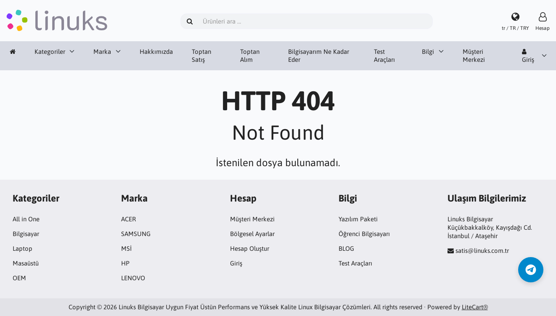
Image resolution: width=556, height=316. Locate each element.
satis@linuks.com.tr (482, 250)
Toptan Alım (249, 56)
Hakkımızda (156, 51)
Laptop (22, 248)
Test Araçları (384, 56)
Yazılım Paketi (358, 219)
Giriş (528, 56)
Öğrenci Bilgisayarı (364, 233)
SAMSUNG (136, 233)
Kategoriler (49, 51)
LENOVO (133, 277)
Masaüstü (26, 263)
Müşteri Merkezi (474, 56)
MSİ (126, 248)
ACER (128, 219)
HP (125, 263)
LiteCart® (475, 307)
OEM (19, 277)
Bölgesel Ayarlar (252, 233)
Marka (102, 51)
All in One (26, 219)
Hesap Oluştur (249, 248)
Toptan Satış (201, 56)
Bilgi (428, 51)
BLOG (346, 248)
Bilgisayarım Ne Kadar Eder (318, 56)
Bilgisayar (26, 233)
